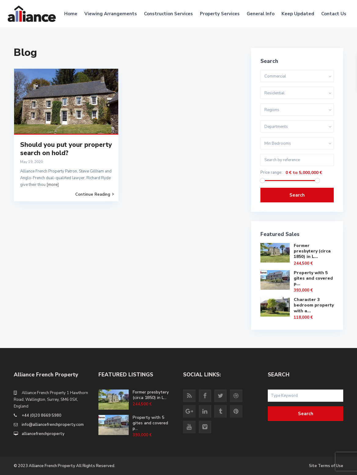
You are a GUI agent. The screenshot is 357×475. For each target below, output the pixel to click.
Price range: (271, 173)
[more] (52, 184)
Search (297, 195)
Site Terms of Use (326, 466)
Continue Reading (94, 194)
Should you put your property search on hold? (66, 148)
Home (70, 14)
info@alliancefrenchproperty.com (53, 424)
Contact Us (333, 14)
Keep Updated (298, 14)
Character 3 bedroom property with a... (314, 305)
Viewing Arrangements (110, 14)
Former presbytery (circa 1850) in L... (312, 251)
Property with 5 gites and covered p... (313, 278)
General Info (260, 14)
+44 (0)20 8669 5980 (41, 415)
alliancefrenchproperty (43, 434)
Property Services (220, 14)
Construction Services (168, 14)
